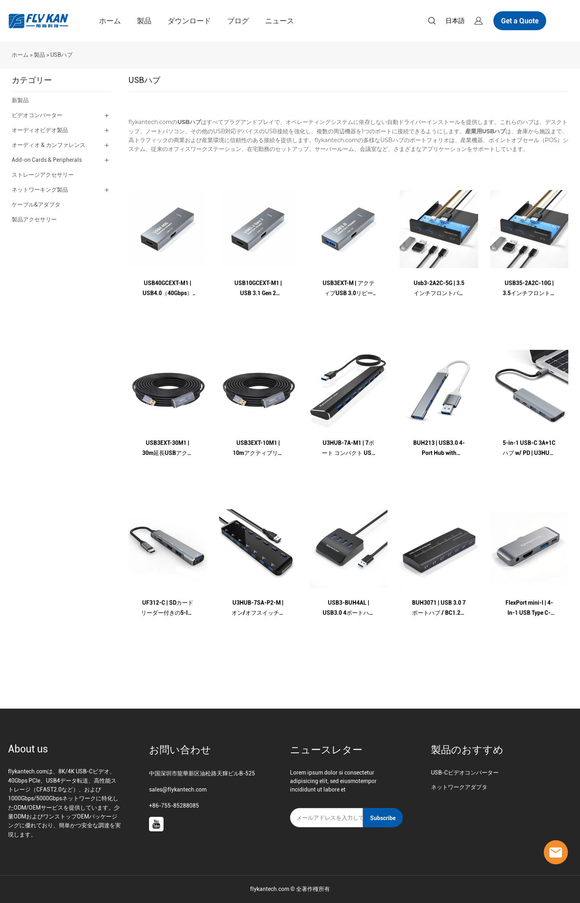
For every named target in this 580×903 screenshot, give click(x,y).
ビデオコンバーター (37, 115)
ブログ (238, 21)
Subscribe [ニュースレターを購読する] (383, 818)
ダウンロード (189, 21)
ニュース (279, 21)
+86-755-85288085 (174, 805)
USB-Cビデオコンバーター (465, 772)
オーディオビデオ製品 (40, 130)
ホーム (110, 21)
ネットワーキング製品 (40, 189)
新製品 (20, 100)
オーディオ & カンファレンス (48, 145)
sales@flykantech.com (178, 789)
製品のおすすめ (467, 750)
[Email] (326, 817)
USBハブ (61, 55)
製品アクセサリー (34, 219)
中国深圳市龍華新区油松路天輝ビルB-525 (202, 773)
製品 (144, 21)
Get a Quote (520, 21)
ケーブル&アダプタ (36, 204)
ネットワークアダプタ (459, 787)
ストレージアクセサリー (43, 175)
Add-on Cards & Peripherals (47, 160)
